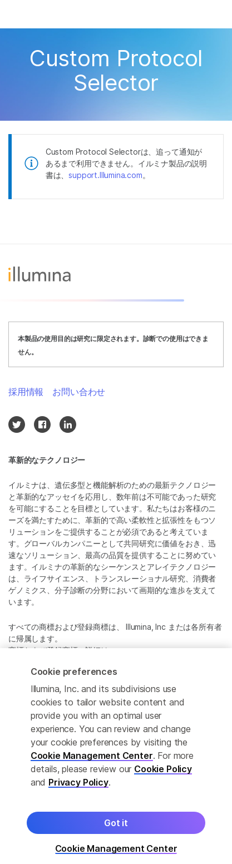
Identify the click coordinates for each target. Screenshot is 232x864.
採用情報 (25, 391)
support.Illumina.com (105, 175)
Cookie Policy (163, 772)
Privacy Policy (78, 786)
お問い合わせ (78, 391)
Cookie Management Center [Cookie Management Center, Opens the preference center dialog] (116, 852)
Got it (116, 826)
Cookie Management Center (92, 759)
